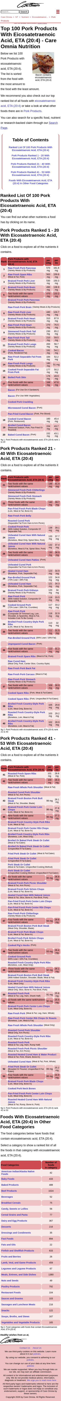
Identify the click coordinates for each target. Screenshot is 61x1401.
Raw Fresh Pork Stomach (21, 679)
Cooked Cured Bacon (19, 419)
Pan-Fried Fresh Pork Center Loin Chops (30, 901)
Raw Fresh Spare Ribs (20, 274)
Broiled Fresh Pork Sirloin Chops (26, 938)
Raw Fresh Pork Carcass (21, 674)
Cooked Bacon (16, 350)
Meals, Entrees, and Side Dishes (18, 1274)
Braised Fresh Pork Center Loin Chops (29, 1006)
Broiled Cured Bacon (19, 425)
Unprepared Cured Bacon (22, 644)
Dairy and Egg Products (14, 1220)
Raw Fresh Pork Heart (20, 325)
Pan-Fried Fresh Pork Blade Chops (27, 508)
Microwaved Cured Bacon (22, 408)
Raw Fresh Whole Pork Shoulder (25, 787)
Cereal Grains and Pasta (14, 1214)
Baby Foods (7, 1179)
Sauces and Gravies (12, 1298)
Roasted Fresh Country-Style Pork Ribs (29, 962)
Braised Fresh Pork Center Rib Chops (28, 828)
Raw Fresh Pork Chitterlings (23, 913)
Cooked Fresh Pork (18, 526)
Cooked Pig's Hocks (19, 945)
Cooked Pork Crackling (20, 402)
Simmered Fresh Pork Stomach (25, 496)
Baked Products (10, 1185)
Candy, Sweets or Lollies (14, 1208)
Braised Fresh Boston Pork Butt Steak (28, 926)
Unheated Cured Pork (19, 564)
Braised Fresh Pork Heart (21, 318)
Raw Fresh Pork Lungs (20, 363)
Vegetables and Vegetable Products (20, 1322)
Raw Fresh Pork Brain (20, 307)
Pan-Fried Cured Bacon (20, 414)
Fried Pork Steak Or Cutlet (22, 853)
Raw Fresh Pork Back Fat (21, 668)
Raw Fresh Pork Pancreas (22, 268)
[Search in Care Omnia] (10, 11)
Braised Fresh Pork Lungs (22, 344)
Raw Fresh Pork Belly (19, 515)
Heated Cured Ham (18, 571)
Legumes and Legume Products (18, 1268)
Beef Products (9, 1191)
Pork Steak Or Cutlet (19, 864)
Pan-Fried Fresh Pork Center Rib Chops (29, 907)
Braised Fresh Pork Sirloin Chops (26, 889)
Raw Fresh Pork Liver (19, 312)
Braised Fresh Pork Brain (21, 287)
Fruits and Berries (11, 1256)
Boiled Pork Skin (17, 377)
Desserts (6, 1226)
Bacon (11, 390)
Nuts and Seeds (9, 1280)
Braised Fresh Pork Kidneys (23, 590)
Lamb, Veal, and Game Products (18, 1262)
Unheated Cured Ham (19, 583)
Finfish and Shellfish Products (17, 1250)
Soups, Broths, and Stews (15, 1316)
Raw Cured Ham (16, 661)
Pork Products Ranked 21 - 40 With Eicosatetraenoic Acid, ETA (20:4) (30, 165)
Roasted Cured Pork (19, 520)
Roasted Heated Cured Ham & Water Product (32, 1054)
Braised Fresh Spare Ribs (22, 656)
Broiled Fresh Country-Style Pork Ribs (28, 834)
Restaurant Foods (11, 1292)
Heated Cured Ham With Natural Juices (29, 895)
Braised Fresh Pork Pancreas (24, 300)
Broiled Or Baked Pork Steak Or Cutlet (28, 840)
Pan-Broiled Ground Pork (21, 577)
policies (36, 1354)
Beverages (7, 1197)
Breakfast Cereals (10, 1203)
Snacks (5, 1310)
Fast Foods (7, 1238)
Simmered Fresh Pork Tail (22, 331)
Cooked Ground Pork (19, 605)
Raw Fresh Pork (16, 596)
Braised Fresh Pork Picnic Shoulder (27, 883)
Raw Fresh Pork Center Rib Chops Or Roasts (32, 1018)
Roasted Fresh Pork (18, 993)
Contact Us (25, 1348)
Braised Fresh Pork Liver (21, 281)
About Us (37, 1348)
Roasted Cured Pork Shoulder (24, 792)
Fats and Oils (8, 1244)
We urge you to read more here (41, 1380)
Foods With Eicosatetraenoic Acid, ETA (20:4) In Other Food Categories (30, 182)
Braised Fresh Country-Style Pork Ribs (29, 822)
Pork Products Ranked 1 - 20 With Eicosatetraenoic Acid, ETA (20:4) (30, 157)
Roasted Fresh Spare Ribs (22, 773)
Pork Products (32, 111)
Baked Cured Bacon (19, 434)
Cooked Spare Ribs (18, 693)
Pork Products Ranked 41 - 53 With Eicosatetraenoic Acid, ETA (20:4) (30, 173)
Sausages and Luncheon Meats (18, 1304)
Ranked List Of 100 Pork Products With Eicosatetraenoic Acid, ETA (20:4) (30, 148)
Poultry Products (10, 1286)
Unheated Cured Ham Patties (23, 560)
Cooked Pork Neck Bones (22, 1088)
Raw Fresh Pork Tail (19, 337)
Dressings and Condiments (16, 1232)
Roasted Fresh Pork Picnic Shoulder (27, 1048)
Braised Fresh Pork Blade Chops (25, 932)
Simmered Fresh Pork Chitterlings (26, 490)
